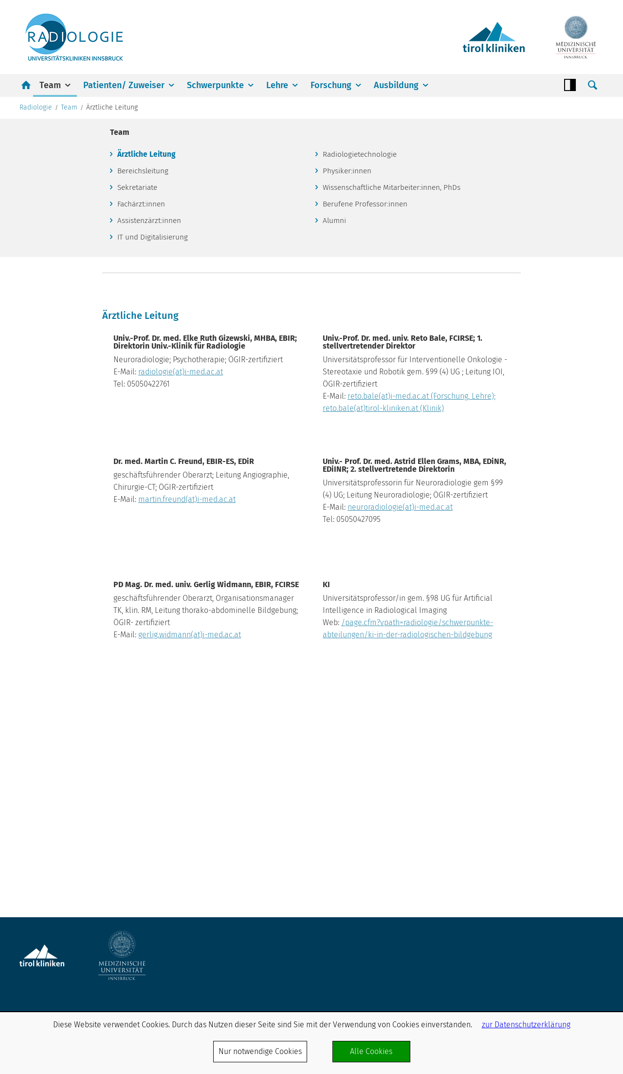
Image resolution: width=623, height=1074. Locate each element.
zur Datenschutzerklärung (526, 1024)
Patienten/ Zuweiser (124, 85)
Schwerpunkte (215, 85)
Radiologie (35, 254)
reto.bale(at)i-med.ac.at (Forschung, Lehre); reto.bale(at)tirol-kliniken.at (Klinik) (448, 577)
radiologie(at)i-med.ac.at (245, 541)
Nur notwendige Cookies (260, 1051)
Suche (592, 85)
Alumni (335, 369)
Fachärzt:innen (143, 352)
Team (50, 85)
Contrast (570, 85)
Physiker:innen (348, 318)
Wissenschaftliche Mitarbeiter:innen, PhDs (394, 335)
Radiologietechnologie (362, 301)
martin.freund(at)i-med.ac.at (252, 680)
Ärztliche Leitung (148, 301)
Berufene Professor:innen (367, 352)
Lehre (277, 85)
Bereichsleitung (145, 318)
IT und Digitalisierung (154, 386)
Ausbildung (396, 85)
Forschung (331, 85)
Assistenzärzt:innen (150, 369)
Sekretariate (139, 335)
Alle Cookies (371, 1051)
